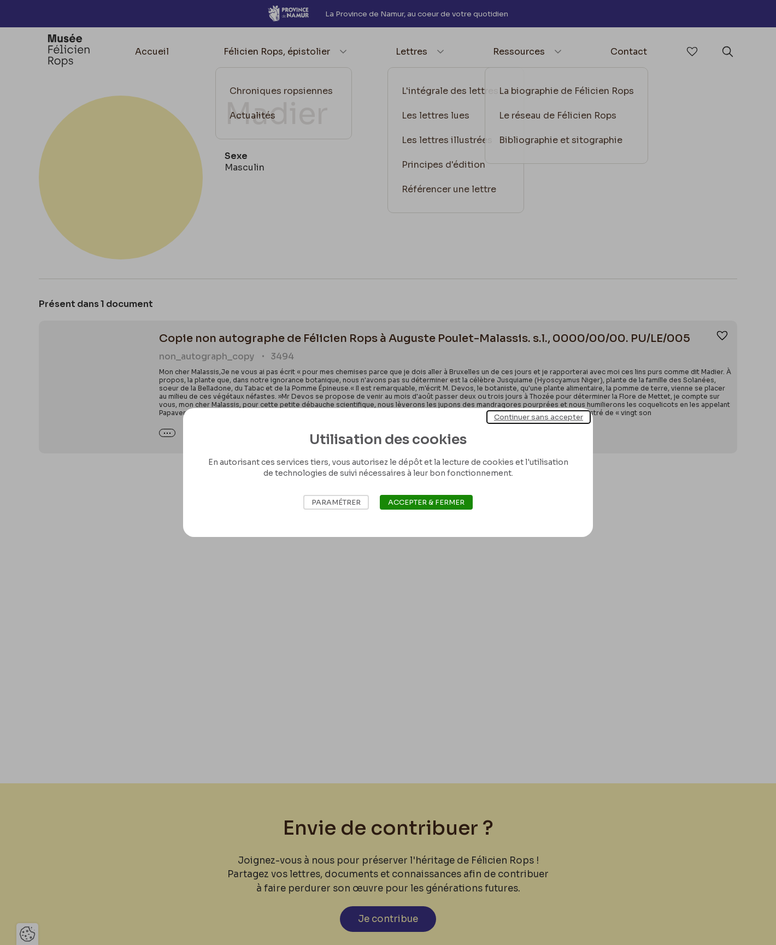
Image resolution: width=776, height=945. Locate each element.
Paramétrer (336, 502)
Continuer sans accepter (538, 417)
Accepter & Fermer (426, 502)
